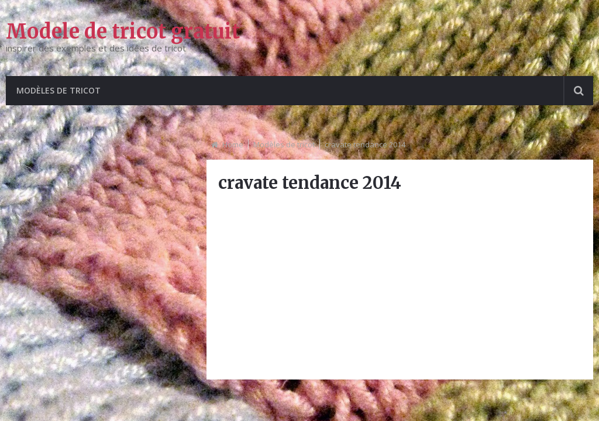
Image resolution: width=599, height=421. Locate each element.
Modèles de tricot (58, 90)
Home (232, 144)
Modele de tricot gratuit (123, 32)
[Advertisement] (399, 286)
